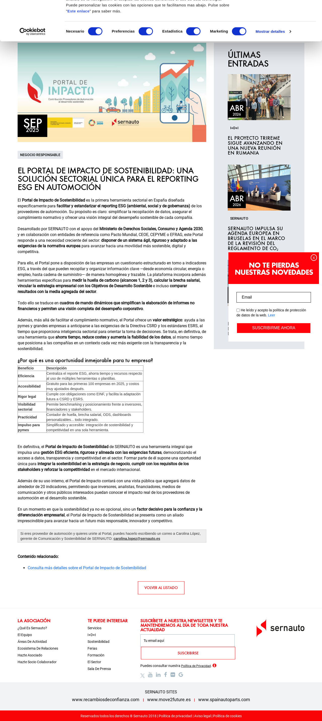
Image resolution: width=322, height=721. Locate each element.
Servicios (94, 628)
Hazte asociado (30, 655)
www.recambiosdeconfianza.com (105, 699)
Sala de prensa (99, 669)
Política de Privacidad (196, 666)
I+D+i (92, 635)
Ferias (92, 648)
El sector (94, 662)
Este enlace (78, 48)
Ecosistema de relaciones (38, 648)
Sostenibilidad (98, 642)
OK (280, 13)
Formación (96, 655)
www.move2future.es (169, 699)
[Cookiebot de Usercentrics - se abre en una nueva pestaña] (33, 69)
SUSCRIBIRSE (188, 653)
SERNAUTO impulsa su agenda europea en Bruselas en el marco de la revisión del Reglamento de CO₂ (256, 238)
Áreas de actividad (32, 642)
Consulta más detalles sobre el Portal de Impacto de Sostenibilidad (87, 567)
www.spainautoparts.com (224, 699)
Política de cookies (227, 716)
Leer (271, 315)
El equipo (25, 635)
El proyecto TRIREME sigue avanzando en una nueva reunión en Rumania (255, 146)
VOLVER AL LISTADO (161, 587)
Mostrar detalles (270, 69)
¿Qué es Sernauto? (32, 628)
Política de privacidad (175, 716)
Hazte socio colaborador (37, 662)
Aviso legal (202, 716)
